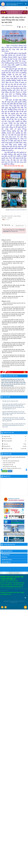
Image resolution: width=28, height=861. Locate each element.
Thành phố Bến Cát (6, 562)
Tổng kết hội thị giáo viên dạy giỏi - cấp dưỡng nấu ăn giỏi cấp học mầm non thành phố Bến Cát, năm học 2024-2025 (13, 419)
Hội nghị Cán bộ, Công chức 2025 (10, 401)
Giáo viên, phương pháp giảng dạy (10, 461)
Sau (25, 469)
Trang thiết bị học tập (7, 464)
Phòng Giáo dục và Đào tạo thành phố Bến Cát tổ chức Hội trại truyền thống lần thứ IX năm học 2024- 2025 (13, 425)
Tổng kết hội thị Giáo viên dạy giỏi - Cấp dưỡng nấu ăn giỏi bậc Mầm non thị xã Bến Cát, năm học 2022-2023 (13, 257)
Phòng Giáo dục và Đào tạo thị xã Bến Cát (17, 209)
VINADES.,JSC (14, 602)
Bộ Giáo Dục (4, 557)
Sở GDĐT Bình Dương (7, 559)
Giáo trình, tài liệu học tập (8, 462)
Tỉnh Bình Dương (5, 554)
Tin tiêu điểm (6, 397)
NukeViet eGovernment (14, 601)
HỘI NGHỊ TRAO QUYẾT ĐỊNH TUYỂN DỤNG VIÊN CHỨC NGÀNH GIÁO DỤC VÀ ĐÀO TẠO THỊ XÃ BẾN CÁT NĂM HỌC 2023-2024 (13, 274)
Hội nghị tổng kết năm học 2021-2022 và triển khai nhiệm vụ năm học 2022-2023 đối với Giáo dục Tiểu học (13, 351)
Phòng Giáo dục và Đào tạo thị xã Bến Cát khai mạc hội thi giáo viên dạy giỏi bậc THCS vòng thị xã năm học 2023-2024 (14, 292)
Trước (2, 470)
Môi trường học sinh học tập (9, 466)
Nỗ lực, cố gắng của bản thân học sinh (11, 468)
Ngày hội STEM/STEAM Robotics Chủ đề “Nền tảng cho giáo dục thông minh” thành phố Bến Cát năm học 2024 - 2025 (14, 413)
